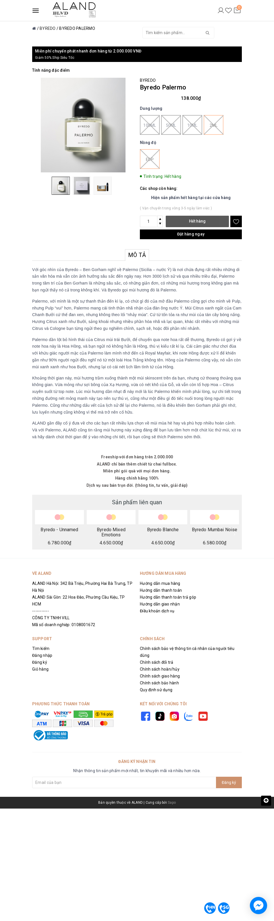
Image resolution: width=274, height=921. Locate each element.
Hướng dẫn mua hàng (160, 583)
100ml (150, 125)
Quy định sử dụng (156, 690)
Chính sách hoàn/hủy (160, 669)
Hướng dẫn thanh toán (161, 590)
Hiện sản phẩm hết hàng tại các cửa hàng (191, 197)
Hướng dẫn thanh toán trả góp (168, 597)
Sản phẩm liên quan (137, 502)
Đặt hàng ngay (190, 234)
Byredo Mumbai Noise (215, 529)
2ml (213, 125)
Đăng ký (39, 662)
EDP (150, 159)
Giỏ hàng (40, 669)
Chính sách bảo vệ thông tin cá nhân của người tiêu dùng (187, 652)
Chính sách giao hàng (160, 676)
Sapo (172, 803)
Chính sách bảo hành (159, 683)
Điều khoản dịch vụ (157, 611)
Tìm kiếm (40, 648)
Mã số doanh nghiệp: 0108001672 (63, 624)
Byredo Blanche (163, 529)
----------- (40, 611)
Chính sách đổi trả (156, 662)
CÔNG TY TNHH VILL (51, 618)
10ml (192, 125)
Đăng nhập (42, 655)
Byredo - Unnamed (59, 529)
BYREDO (148, 80)
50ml (171, 125)
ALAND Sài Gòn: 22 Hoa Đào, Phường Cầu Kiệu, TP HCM (78, 600)
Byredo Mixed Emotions (111, 532)
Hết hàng (197, 221)
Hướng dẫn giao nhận (160, 604)
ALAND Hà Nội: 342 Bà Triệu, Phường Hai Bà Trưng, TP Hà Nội (82, 587)
